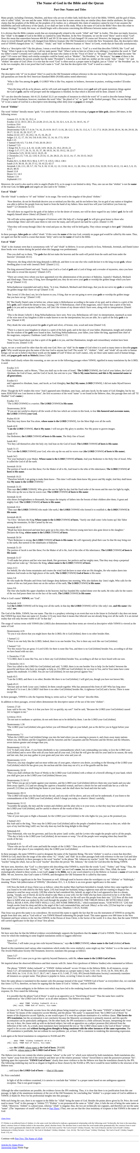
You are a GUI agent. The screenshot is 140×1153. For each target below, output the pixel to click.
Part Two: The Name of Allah (28, 1140)
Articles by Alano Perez (12, 1146)
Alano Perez (5, 1120)
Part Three (54, 1110)
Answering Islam (9, 1149)
